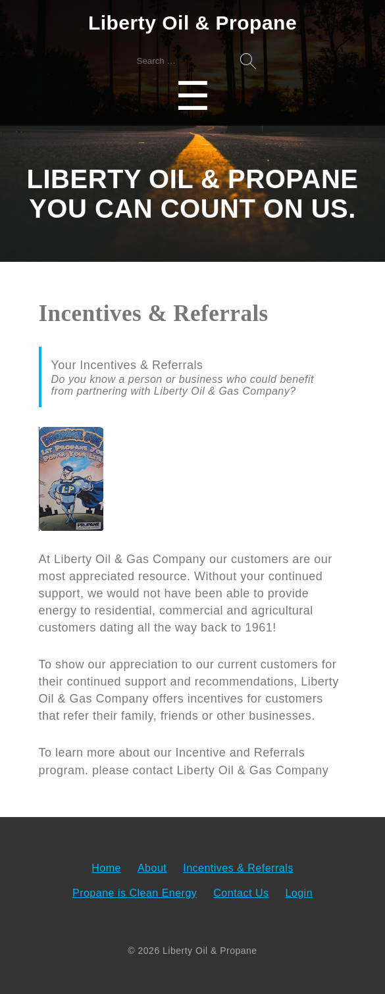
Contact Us (241, 893)
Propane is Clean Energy (134, 893)
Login (299, 893)
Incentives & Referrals (238, 868)
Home (106, 868)
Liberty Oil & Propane (192, 23)
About (152, 868)
